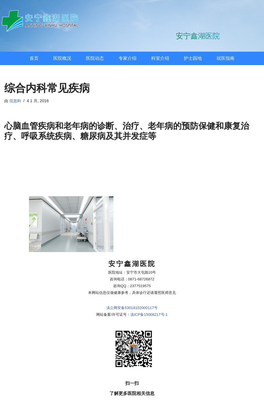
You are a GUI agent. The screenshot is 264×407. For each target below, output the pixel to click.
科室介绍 (160, 58)
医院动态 (95, 58)
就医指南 (225, 58)
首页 (34, 58)
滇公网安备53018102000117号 (132, 284)
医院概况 (62, 58)
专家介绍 (127, 58)
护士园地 (193, 58)
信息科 (15, 101)
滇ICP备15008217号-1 (148, 291)
